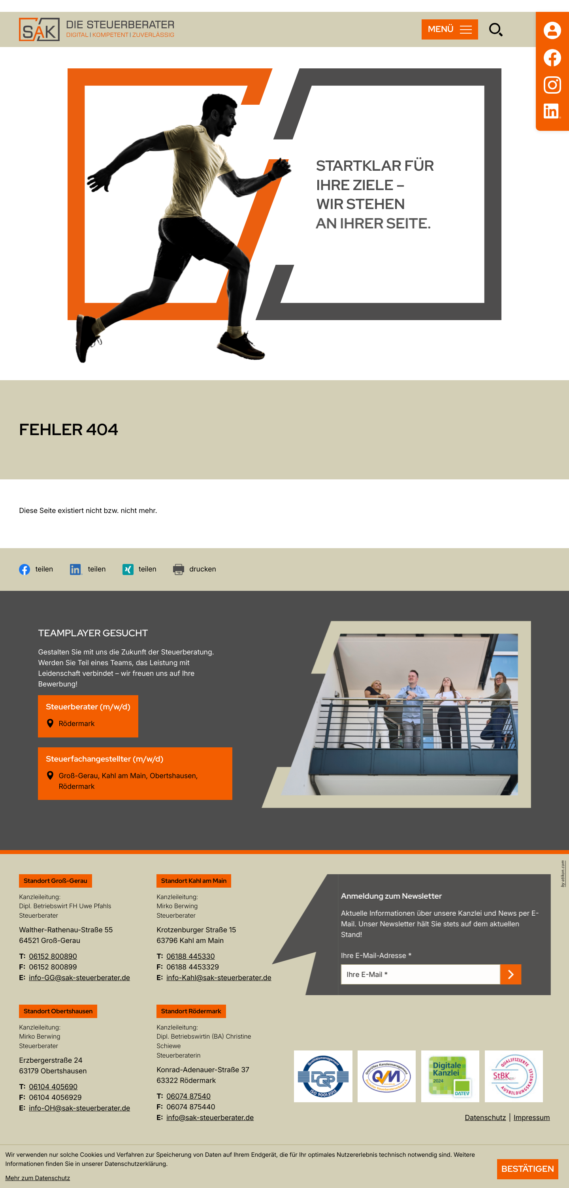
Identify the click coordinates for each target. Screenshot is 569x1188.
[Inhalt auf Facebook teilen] (36, 569)
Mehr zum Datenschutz (37, 1178)
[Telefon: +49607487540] (188, 1097)
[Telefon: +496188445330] (190, 957)
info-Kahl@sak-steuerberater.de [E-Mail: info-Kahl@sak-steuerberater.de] (218, 978)
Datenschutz (485, 1118)
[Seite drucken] (194, 569)
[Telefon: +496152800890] (53, 957)
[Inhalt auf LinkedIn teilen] (88, 569)
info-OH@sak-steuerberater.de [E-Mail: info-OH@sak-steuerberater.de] (79, 1108)
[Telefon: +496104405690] (53, 1087)
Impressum (532, 1118)
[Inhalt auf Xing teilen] (139, 569)
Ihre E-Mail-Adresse (386, 956)
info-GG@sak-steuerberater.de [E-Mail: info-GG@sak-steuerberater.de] (79, 978)
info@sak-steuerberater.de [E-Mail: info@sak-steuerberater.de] (210, 1118)
